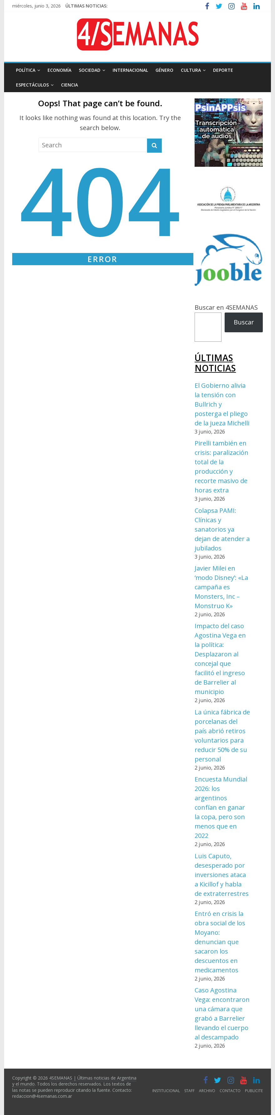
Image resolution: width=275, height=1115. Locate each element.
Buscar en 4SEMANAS (226, 307)
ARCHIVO (207, 1090)
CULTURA (191, 70)
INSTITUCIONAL (166, 1090)
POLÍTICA (25, 70)
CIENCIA (69, 85)
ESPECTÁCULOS (32, 85)
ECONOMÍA (59, 70)
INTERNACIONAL (130, 70)
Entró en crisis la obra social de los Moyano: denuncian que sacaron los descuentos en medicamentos (220, 941)
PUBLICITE (254, 1090)
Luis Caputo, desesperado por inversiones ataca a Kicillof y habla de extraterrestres (222, 875)
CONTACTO (230, 1090)
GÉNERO (164, 70)
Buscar (244, 322)
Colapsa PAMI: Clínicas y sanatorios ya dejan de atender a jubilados (222, 529)
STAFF (189, 1090)
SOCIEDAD (89, 70)
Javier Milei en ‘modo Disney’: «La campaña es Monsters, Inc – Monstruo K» (221, 587)
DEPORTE (223, 70)
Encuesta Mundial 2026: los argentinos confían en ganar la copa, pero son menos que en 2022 (221, 807)
